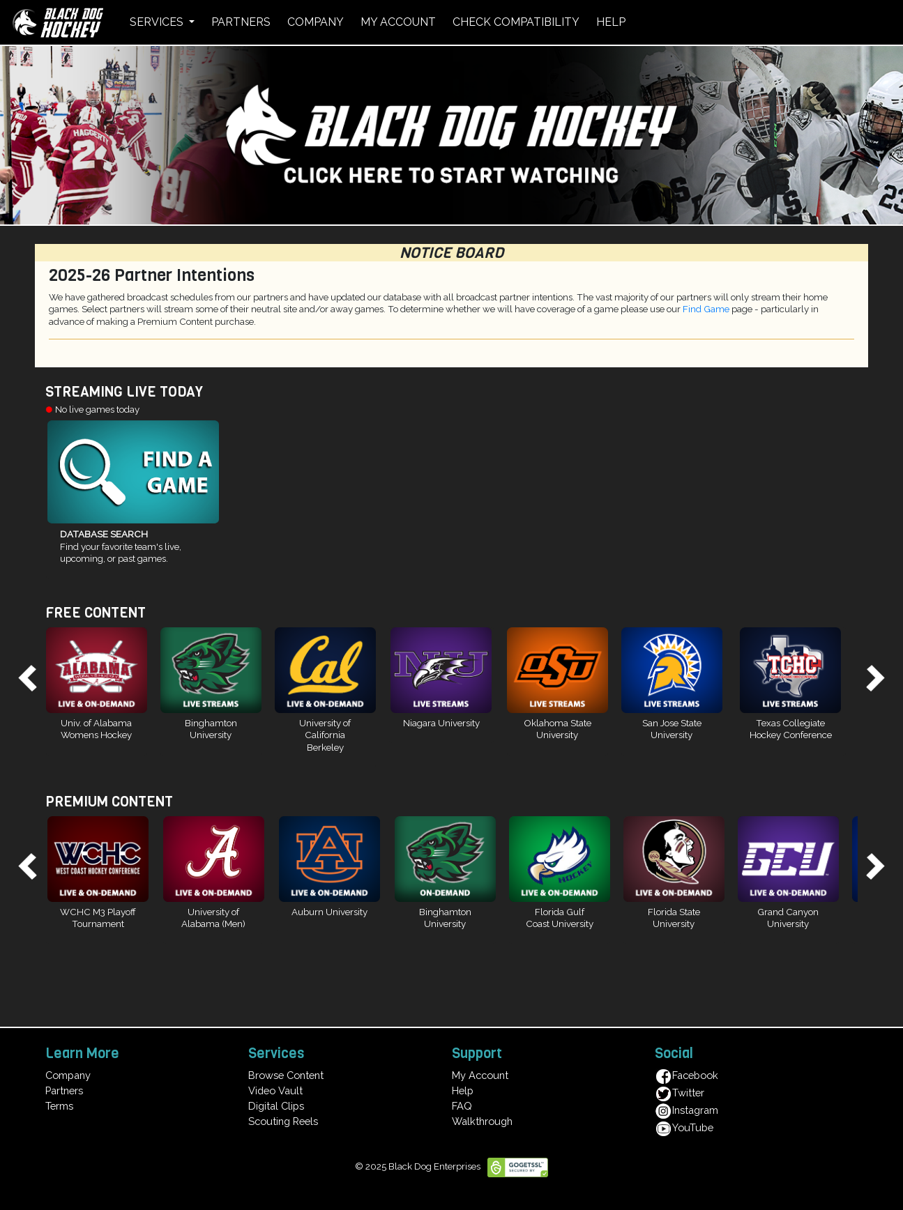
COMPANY (315, 22)
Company (68, 1075)
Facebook (686, 1075)
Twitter (679, 1092)
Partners (64, 1090)
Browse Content (286, 1075)
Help (462, 1090)
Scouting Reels (283, 1121)
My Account (480, 1075)
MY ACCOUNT (398, 22)
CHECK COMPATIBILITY (516, 22)
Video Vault (275, 1090)
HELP (610, 22)
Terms (59, 1106)
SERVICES (158, 22)
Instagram (686, 1110)
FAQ (462, 1106)
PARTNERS (241, 22)
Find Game (706, 308)
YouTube (684, 1127)
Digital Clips (276, 1106)
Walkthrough (482, 1121)
